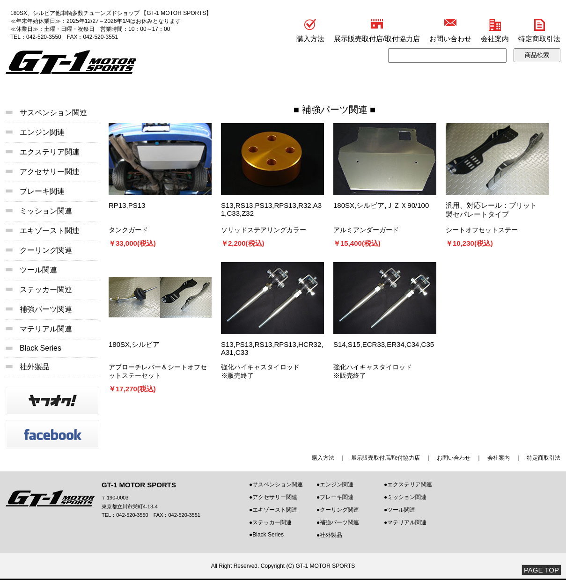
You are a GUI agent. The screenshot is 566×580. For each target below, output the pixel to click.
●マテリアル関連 (405, 522)
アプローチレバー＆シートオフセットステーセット (158, 371)
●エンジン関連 (334, 484)
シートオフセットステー (482, 230)
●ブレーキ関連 (334, 497)
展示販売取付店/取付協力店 (377, 39)
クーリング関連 (46, 250)
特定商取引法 (539, 39)
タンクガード (128, 230)
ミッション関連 (46, 211)
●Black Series (266, 534)
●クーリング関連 (337, 510)
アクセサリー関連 (50, 172)
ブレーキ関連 (42, 191)
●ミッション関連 (405, 497)
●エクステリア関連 (408, 484)
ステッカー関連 (46, 290)
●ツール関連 (399, 510)
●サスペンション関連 (276, 484)
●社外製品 (329, 535)
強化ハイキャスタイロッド (260, 367)
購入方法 (310, 39)
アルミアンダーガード (366, 230)
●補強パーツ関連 (337, 522)
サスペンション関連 (53, 113)
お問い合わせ (450, 39)
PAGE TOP (541, 570)
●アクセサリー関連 (273, 497)
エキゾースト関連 (50, 231)
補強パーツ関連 (335, 109)
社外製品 (35, 367)
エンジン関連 (42, 132)
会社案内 (495, 39)
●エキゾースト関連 (273, 510)
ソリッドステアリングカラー (263, 230)
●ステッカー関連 (270, 522)
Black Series (40, 348)
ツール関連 (38, 270)
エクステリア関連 (50, 152)
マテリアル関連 (46, 329)
